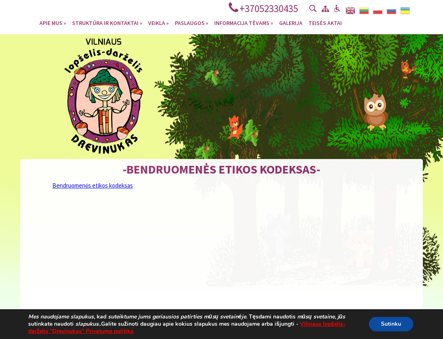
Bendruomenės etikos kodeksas (92, 185)
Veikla (158, 22)
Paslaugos (191, 22)
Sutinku (391, 324)
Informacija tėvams (243, 22)
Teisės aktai (325, 22)
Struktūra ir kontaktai (107, 22)
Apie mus (52, 22)
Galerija (290, 22)
